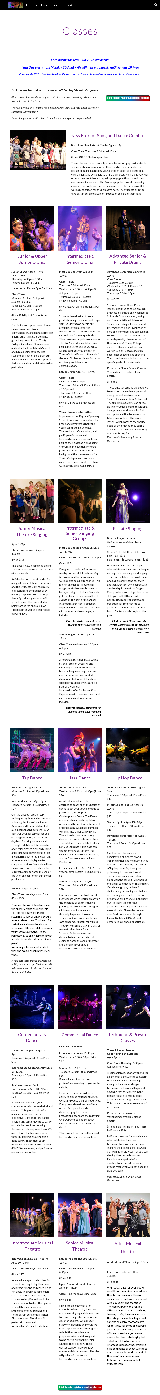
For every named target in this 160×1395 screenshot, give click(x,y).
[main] (80, 31)
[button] (4, 5)
